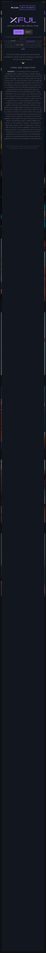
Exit (28, 32)
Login (14, 8)
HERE (23, 49)
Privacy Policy (31, 41)
